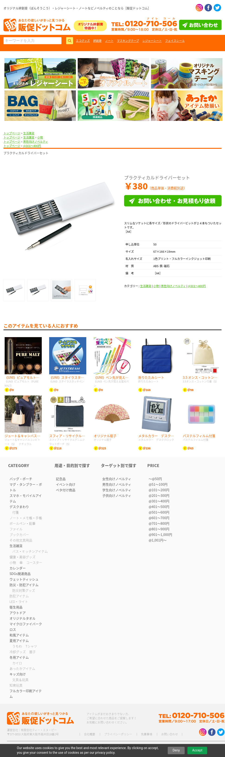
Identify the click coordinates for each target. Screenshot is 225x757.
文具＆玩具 (20, 679)
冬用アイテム (19, 657)
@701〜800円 (159, 523)
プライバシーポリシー (118, 734)
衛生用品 (16, 607)
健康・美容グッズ (22, 556)
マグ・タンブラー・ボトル (26, 487)
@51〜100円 (158, 484)
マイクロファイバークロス (26, 626)
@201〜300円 (159, 495)
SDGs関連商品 (20, 573)
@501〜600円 (159, 512)
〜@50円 (155, 478)
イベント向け (65, 484)
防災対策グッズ (23, 590)
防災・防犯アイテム (24, 584)
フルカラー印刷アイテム (26, 693)
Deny (176, 750)
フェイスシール (175, 41)
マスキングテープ (128, 41)
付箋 (15, 512)
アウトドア (18, 612)
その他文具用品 (21, 540)
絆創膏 (97, 41)
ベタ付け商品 (65, 490)
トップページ (11, 133)
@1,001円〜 (158, 540)
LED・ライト (19, 601)
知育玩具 (16, 685)
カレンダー (18, 568)
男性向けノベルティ (35, 141)
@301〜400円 (32, 146)
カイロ (17, 663)
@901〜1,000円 (160, 534)
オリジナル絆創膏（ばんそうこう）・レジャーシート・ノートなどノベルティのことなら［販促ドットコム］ (77, 8)
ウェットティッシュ (24, 579)
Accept (197, 750)
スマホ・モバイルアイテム (26, 498)
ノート (109, 41)
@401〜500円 (159, 506)
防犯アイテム (19, 596)
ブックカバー (19, 534)
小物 (40, 137)
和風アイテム (19, 635)
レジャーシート (152, 41)
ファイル (16, 529)
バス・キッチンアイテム (30, 551)
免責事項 (146, 734)
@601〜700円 (159, 517)
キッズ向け (18, 674)
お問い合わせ (169, 734)
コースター (34, 562)
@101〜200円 (159, 490)
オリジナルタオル (22, 618)
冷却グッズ (18, 651)
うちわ (17, 646)
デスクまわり (19, 506)
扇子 (32, 651)
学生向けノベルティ (116, 490)
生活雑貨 (28, 133)
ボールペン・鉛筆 (22, 523)
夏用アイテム (19, 640)
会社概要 (89, 734)
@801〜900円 (159, 529)
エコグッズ (83, 41)
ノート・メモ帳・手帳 (26, 517)
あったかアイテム (22, 668)
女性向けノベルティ (116, 478)
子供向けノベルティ (116, 495)
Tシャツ (31, 646)
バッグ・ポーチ (21, 478)
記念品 (61, 478)
